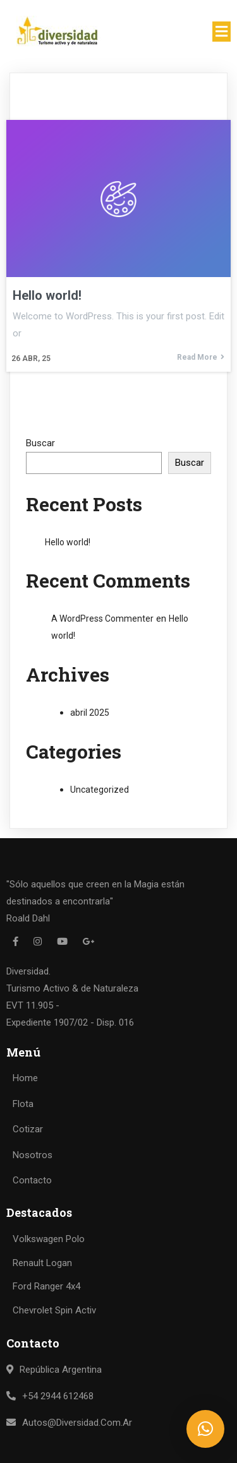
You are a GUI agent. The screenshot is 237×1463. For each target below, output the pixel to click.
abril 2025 (89, 713)
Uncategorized (99, 790)
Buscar (40, 443)
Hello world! (67, 542)
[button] (205, 1429)
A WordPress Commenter (102, 618)
